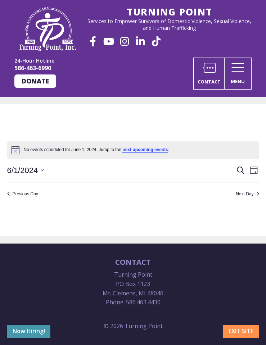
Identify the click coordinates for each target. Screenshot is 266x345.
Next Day (247, 193)
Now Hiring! (29, 331)
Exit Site (241, 331)
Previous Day (22, 193)
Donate (35, 81)
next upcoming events (145, 149)
